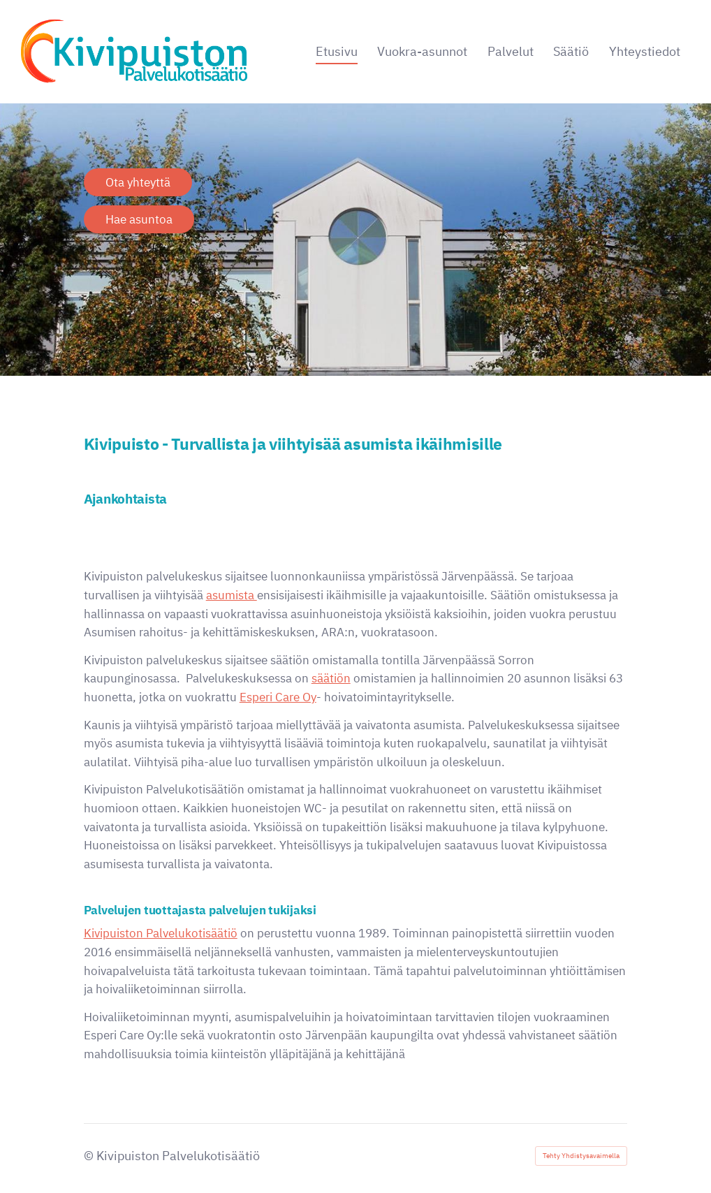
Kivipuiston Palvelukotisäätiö (160, 933)
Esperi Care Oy (278, 697)
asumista (231, 595)
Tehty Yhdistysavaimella (581, 1155)
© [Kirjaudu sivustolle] (90, 1156)
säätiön (331, 678)
